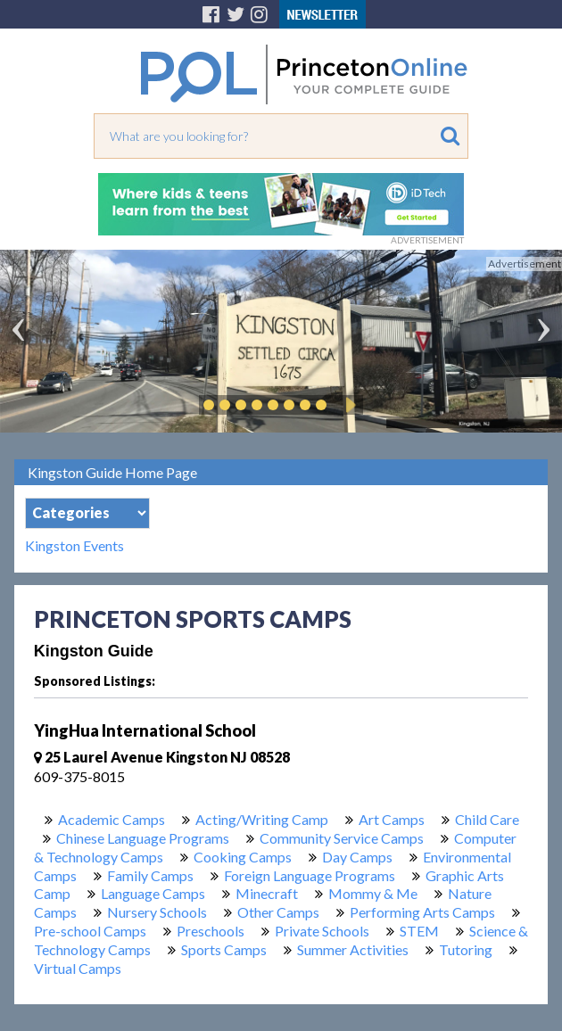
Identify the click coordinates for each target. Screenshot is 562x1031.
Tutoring (465, 949)
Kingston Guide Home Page (112, 472)
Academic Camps (111, 819)
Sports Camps (224, 949)
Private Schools (322, 930)
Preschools (210, 930)
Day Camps (357, 856)
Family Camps (150, 875)
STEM (419, 930)
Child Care (487, 819)
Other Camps (278, 911)
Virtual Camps (77, 968)
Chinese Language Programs (142, 837)
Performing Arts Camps (422, 911)
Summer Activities (353, 949)
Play (348, 405)
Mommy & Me (372, 893)
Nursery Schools (157, 911)
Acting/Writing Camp (261, 819)
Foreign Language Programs (309, 875)
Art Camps (392, 819)
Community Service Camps (342, 837)
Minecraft (267, 893)
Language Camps (153, 893)
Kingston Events (74, 546)
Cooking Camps (243, 856)
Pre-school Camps (90, 930)
